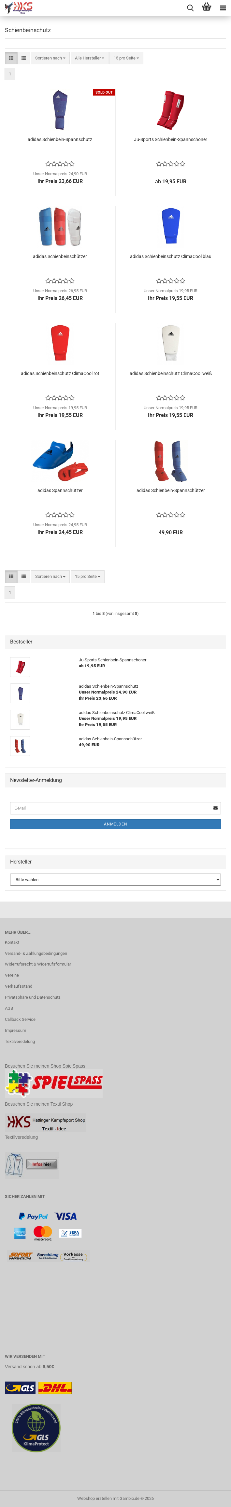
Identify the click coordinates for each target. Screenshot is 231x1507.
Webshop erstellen (94, 1498)
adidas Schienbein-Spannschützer (171, 490)
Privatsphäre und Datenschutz (32, 997)
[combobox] (50, 58)
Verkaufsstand (18, 986)
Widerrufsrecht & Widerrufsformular (38, 964)
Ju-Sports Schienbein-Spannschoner (170, 139)
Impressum (15, 1030)
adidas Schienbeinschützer (60, 256)
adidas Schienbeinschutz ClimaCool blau (170, 256)
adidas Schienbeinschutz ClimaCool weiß (171, 373)
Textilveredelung (20, 1041)
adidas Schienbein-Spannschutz (60, 139)
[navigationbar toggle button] (223, 8)
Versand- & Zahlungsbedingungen (36, 953)
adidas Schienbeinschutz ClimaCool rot (60, 373)
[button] (11, 58)
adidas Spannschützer (60, 490)
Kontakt (12, 942)
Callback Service (20, 1019)
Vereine (12, 975)
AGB (9, 1008)
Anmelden (115, 824)
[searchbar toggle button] (190, 8)
